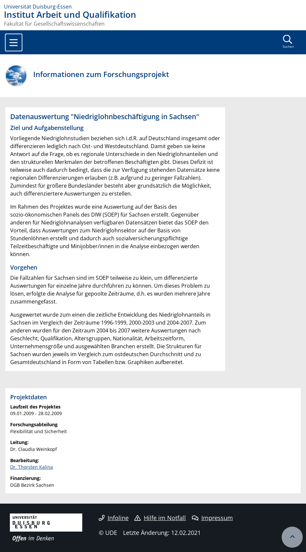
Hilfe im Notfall (160, 518)
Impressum (212, 518)
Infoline (114, 518)
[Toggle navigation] (13, 42)
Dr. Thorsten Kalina (31, 467)
